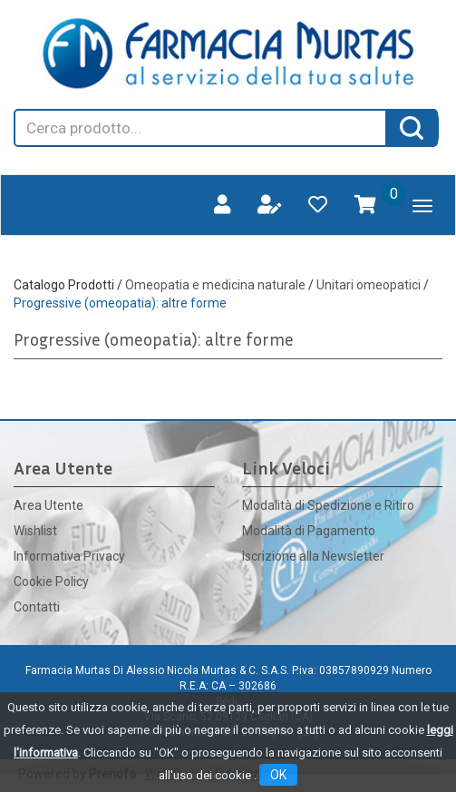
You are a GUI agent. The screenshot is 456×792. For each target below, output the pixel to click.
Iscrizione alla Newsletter (313, 556)
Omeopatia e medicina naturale (215, 285)
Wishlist (35, 530)
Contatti (37, 607)
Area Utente (48, 505)
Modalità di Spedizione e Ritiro (328, 505)
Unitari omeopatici (368, 285)
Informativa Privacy (69, 556)
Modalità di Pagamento (308, 530)
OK (278, 775)
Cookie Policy (51, 581)
